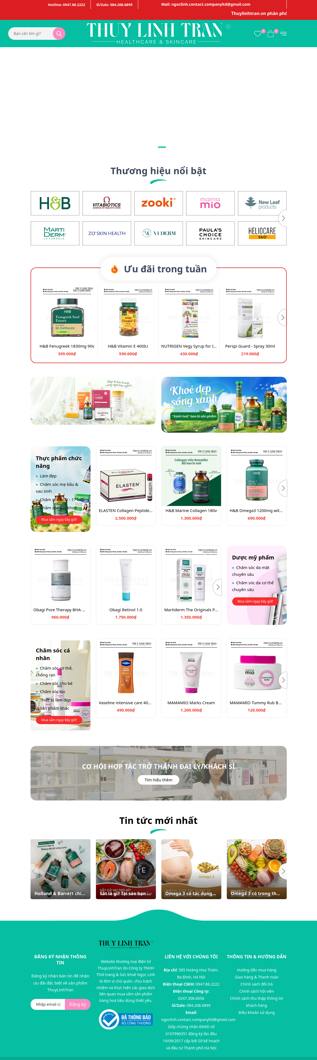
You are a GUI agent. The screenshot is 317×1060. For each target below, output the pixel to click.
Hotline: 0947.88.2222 (66, 4)
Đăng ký (77, 1004)
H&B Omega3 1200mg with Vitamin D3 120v (257, 510)
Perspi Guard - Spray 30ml (250, 346)
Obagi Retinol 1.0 (125, 609)
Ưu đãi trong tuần (158, 269)
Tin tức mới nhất (158, 820)
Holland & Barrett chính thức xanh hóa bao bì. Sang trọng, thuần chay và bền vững (60, 893)
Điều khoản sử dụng (256, 1012)
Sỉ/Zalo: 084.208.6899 (114, 4)
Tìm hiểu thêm (158, 779)
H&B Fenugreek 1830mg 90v (67, 346)
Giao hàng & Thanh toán (256, 977)
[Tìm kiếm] (59, 33)
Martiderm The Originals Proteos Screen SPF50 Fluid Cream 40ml (191, 609)
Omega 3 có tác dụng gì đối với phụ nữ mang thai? (191, 893)
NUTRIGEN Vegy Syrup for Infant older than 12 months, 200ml (189, 346)
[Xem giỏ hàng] (270, 33)
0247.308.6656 (191, 998)
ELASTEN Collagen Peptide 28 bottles (126, 510)
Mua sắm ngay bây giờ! (59, 519)
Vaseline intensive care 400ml (126, 702)
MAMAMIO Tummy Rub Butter (257, 702)
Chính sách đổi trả (256, 984)
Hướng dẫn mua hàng (256, 969)
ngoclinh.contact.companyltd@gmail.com (198, 1019)
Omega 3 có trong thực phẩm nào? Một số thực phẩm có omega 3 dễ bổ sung (257, 893)
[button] (283, 218)
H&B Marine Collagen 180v (191, 510)
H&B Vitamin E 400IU (128, 346)
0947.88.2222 (208, 984)
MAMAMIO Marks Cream (191, 702)
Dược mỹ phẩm (253, 557)
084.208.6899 (199, 1005)
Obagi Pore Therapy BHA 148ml (60, 609)
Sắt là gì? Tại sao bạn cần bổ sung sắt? (126, 893)
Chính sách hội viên (256, 991)
